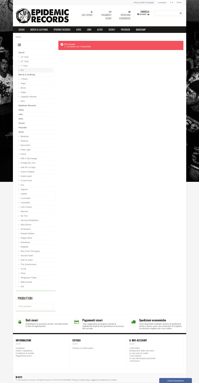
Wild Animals (26, 282)
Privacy (75, 349)
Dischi (22, 30)
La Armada (25, 199)
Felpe (23, 84)
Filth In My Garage (28, 159)
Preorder (125, 30)
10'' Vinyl (24, 62)
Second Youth (26, 256)
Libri (89, 30)
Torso (23, 274)
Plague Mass (26, 238)
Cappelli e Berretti (28, 97)
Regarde (24, 247)
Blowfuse (24, 137)
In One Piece (26, 181)
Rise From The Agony (30, 252)
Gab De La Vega (27, 168)
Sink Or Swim (26, 260)
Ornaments (25, 230)
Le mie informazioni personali (142, 359)
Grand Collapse (27, 172)
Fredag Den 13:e (28, 163)
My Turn (24, 216)
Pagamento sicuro (24, 356)
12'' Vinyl (24, 57)
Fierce (23, 154)
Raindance (25, 243)
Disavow (24, 141)
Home (18, 37)
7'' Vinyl (23, 66)
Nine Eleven (25, 225)
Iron (22, 185)
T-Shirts (24, 79)
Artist (21, 132)
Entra (179, 2)
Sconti (112, 30)
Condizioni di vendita (25, 354)
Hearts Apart (26, 177)
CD (22, 71)
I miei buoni (134, 361)
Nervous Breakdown (29, 221)
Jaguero (24, 190)
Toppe (23, 93)
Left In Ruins (26, 207)
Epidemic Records (62, 30)
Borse (23, 88)
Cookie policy (87, 349)
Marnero (24, 212)
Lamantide (25, 203)
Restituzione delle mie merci (141, 351)
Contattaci (162, 2)
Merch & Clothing (39, 30)
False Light (25, 150)
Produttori (25, 298)
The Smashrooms (28, 265)
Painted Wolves (27, 234)
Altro (100, 30)
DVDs (78, 30)
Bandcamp (141, 30)
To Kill (23, 269)
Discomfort (25, 146)
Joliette (23, 194)
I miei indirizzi (135, 356)
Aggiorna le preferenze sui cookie (103, 381)
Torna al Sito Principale (144, 2)
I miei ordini (134, 349)
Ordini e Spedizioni (24, 351)
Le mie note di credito (138, 354)
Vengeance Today (28, 278)
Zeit (22, 287)
